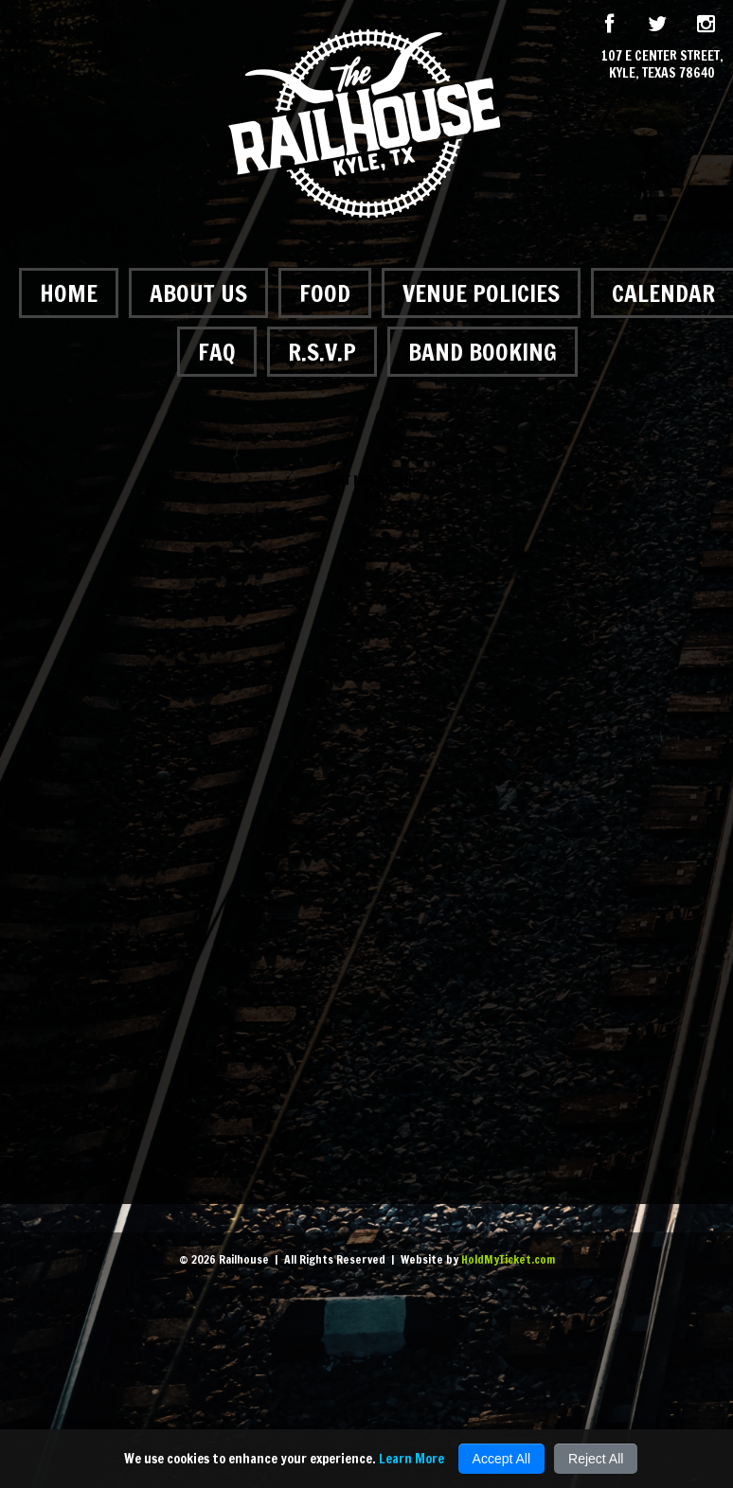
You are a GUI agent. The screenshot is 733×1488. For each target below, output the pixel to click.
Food (324, 293)
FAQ (217, 351)
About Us (198, 293)
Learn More (411, 1458)
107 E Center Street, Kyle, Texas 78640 (662, 64)
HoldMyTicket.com (508, 1259)
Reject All (595, 1458)
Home (69, 293)
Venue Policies (481, 293)
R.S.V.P (322, 351)
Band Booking (482, 351)
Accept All (501, 1458)
